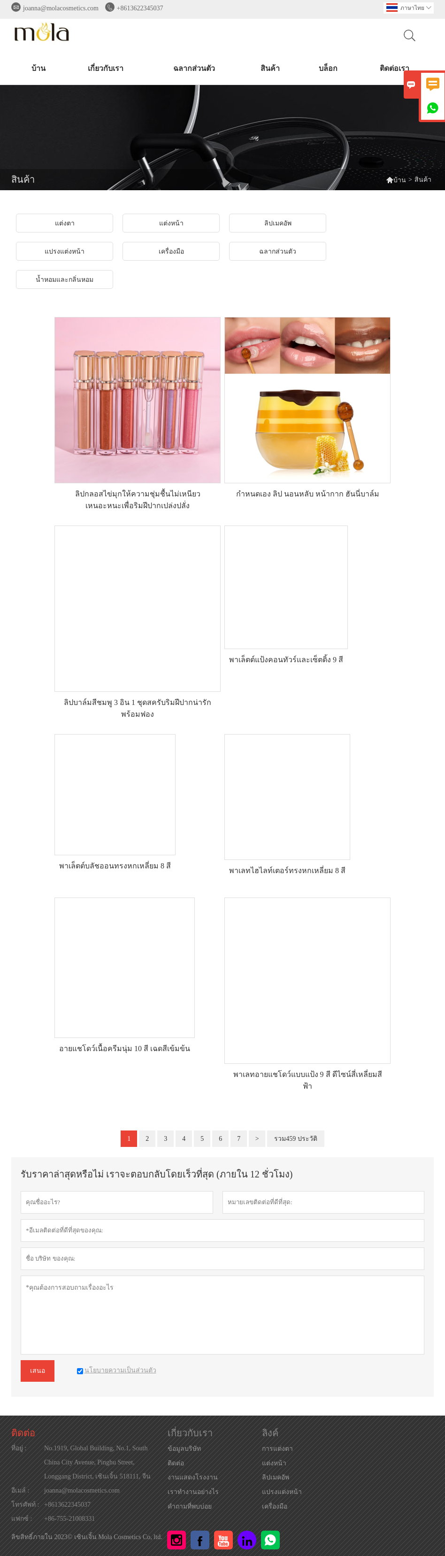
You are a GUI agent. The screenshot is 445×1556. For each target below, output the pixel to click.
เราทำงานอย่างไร (193, 1491)
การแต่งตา (277, 1448)
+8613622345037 (140, 8)
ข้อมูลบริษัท (184, 1448)
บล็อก (328, 68)
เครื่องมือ (274, 1506)
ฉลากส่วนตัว (194, 68)
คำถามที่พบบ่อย (190, 1506)
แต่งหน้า (274, 1463)
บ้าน (38, 68)
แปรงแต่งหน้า (282, 1491)
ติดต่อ (23, 1433)
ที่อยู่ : (18, 1448)
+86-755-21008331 (69, 1518)
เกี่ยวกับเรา (105, 68)
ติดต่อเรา (394, 68)
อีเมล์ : (20, 1490)
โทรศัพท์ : (25, 1504)
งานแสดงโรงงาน (193, 1477)
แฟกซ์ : (21, 1518)
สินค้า (270, 68)
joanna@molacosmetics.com (61, 8)
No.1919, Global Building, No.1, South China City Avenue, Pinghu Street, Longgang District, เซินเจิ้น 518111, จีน (97, 1462)
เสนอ (37, 1370)
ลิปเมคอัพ (275, 1477)
